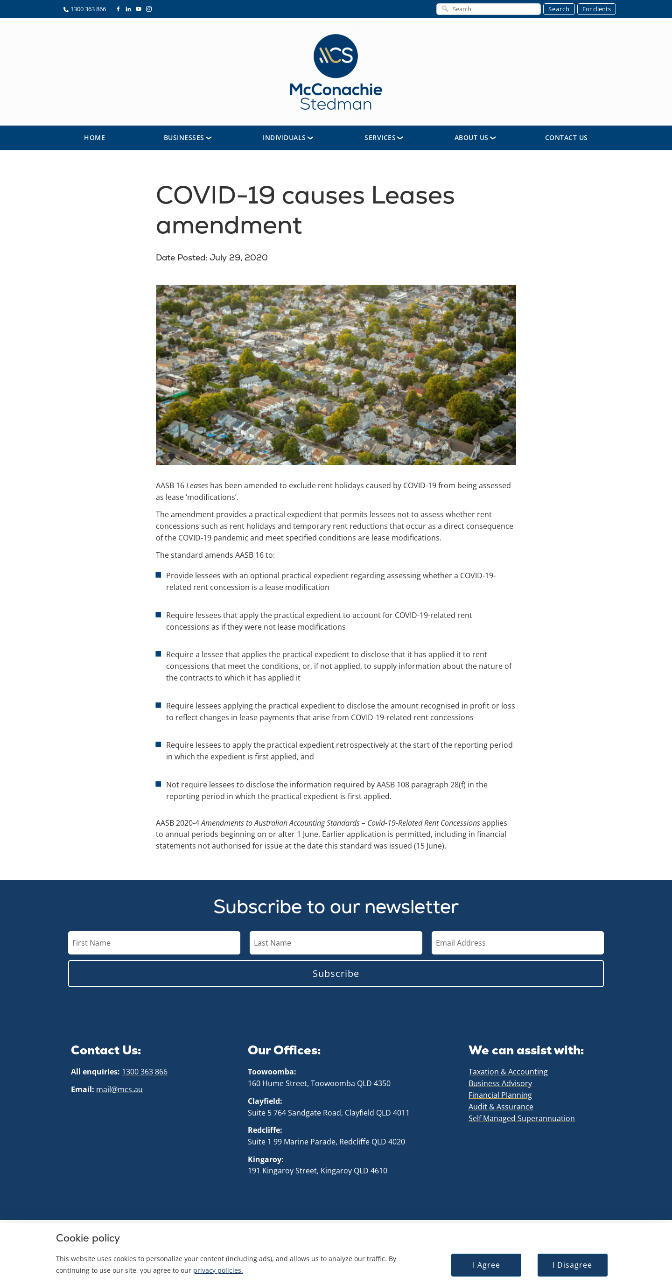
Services (380, 140)
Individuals (284, 140)
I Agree (486, 1265)
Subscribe (336, 976)
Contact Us (566, 140)
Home (94, 140)
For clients (596, 9)
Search (559, 9)
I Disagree (572, 1265)
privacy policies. (218, 1270)
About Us (472, 140)
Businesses (184, 140)
